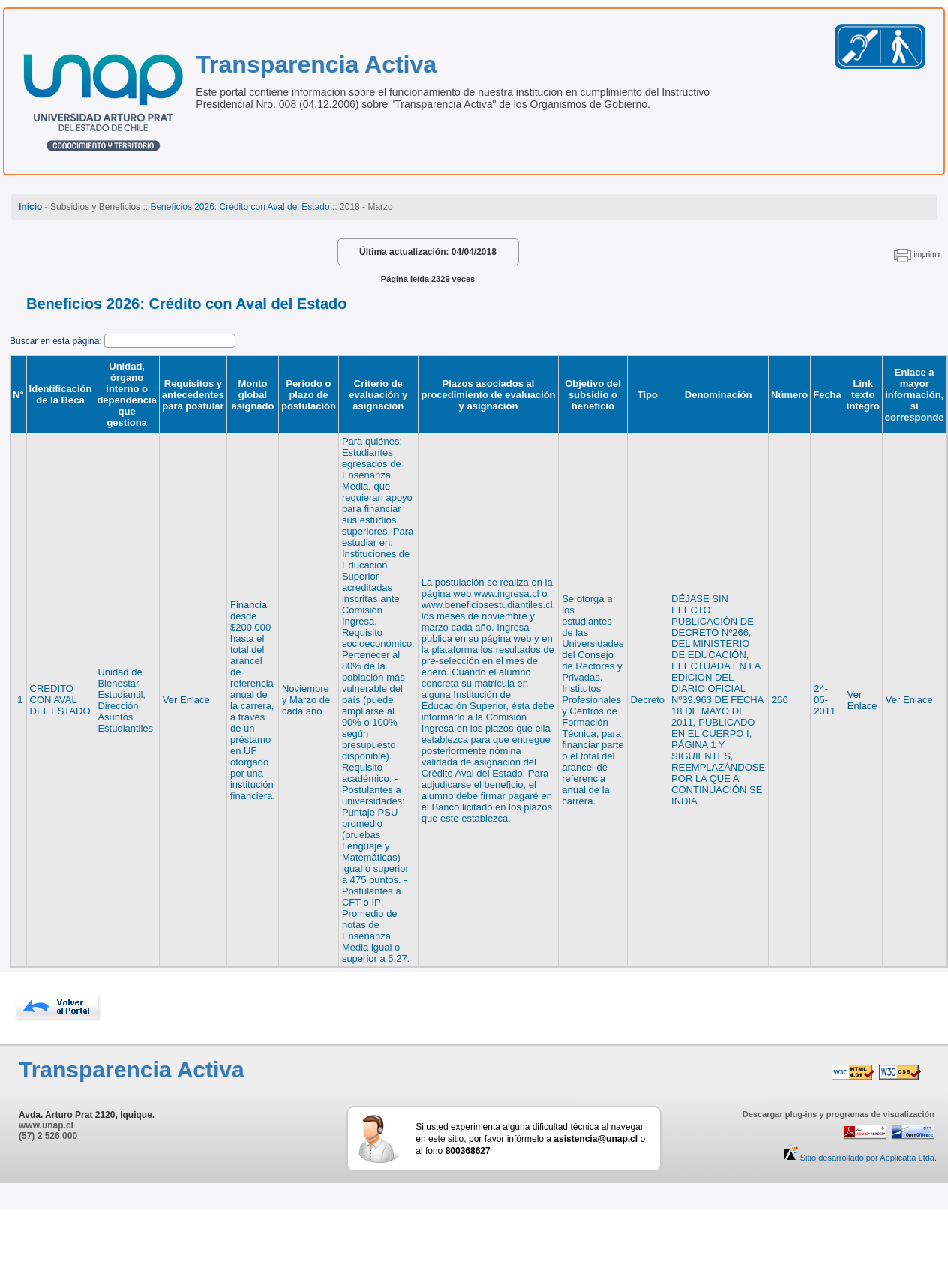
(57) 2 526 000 (48, 1136)
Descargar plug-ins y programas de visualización (838, 1114)
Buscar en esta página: (57, 341)
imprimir (927, 254)
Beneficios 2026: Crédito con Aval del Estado (239, 207)
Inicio (30, 207)
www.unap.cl (46, 1125)
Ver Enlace (186, 699)
